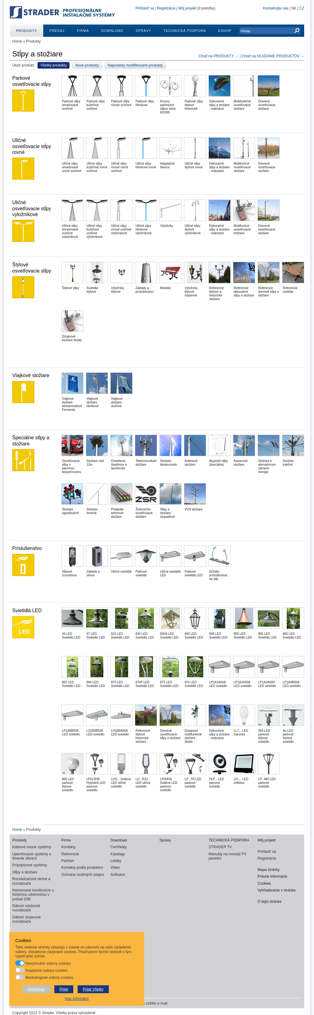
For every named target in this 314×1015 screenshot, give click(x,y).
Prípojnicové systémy (29, 865)
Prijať (63, 989)
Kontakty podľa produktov (82, 867)
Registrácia (166, 8)
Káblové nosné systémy (31, 847)
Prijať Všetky (93, 989)
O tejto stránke (269, 901)
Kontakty (68, 847)
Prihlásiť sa (145, 8)
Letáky (115, 861)
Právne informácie (272, 876)
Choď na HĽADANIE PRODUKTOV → (273, 56)
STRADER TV (220, 847)
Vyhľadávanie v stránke (277, 890)
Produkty (26, 31)
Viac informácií (77, 999)
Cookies (264, 883)
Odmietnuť (36, 989)
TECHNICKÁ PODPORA (184, 31)
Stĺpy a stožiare (24, 872)
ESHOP (225, 31)
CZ (301, 8)
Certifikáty (118, 847)
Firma (83, 31)
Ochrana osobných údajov (82, 874)
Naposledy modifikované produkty (135, 65)
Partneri (67, 861)
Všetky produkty (53, 65)
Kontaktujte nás (276, 8)
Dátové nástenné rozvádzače (26, 908)
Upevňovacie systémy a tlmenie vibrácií (31, 856)
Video (115, 867)
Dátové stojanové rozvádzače (26, 919)
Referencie (70, 854)
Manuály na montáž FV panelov (227, 856)
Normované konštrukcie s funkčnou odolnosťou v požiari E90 (33, 894)
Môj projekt (187, 8)
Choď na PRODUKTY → (219, 56)
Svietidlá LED (27, 610)
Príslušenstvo (27, 548)
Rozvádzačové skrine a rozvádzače (31, 881)
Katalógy (117, 854)
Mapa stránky (269, 870)
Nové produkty (87, 65)
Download (112, 31)
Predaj (57, 31)
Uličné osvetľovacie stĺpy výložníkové (31, 208)
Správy (144, 31)
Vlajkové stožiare (30, 375)
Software (117, 874)
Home (17, 41)
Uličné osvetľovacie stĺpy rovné (31, 146)
